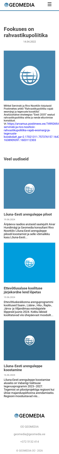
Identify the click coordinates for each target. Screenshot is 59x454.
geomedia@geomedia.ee (29, 434)
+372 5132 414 (29, 441)
